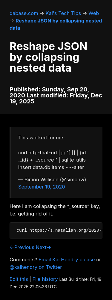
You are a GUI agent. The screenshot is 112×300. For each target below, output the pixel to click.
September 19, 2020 (41, 187)
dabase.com (24, 13)
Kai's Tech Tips (63, 13)
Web (93, 13)
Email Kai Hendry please (67, 260)
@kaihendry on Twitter (36, 267)
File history (45, 279)
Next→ (43, 247)
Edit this (19, 279)
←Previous (22, 247)
